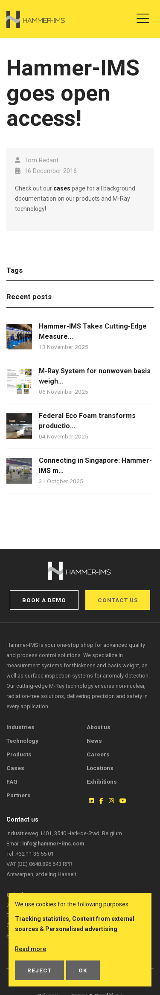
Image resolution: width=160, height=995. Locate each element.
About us (99, 727)
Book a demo (44, 600)
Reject (39, 970)
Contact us (118, 600)
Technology (22, 740)
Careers (98, 754)
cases (61, 188)
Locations (100, 767)
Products (19, 754)
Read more (30, 949)
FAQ (11, 781)
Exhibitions (102, 781)
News (94, 740)
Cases (15, 767)
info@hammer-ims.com (53, 843)
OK (83, 970)
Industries (20, 727)
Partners (18, 795)
